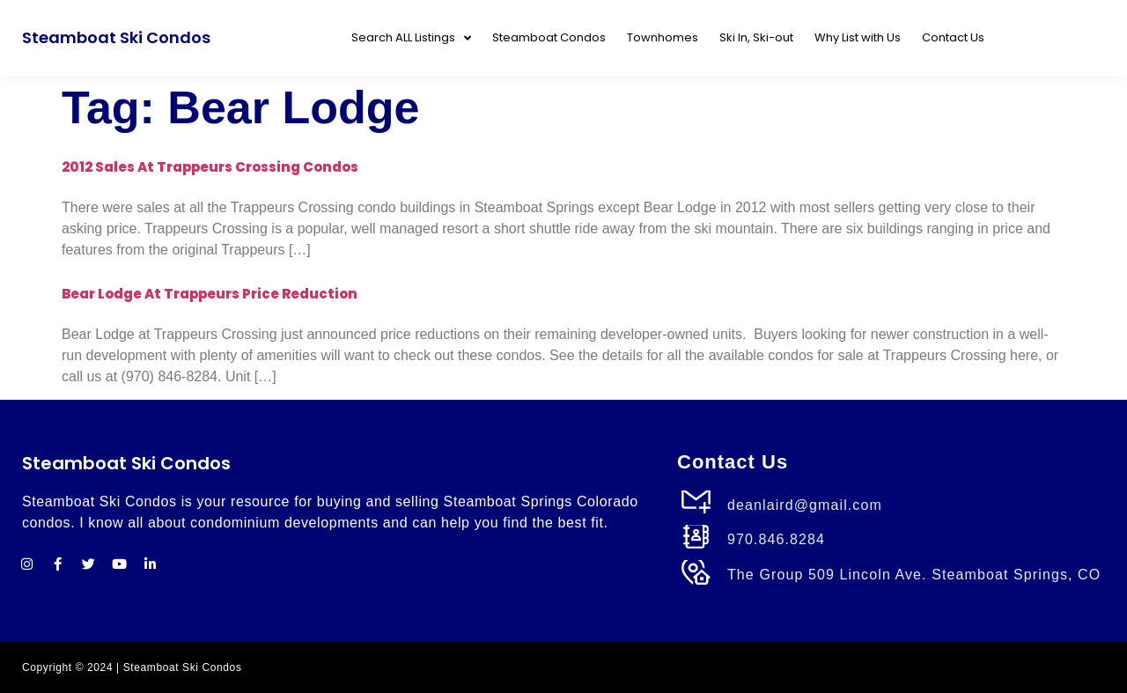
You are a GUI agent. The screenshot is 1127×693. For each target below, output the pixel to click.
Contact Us (953, 37)
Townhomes (662, 37)
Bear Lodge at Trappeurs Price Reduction (209, 293)
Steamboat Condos (549, 37)
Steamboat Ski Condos (116, 37)
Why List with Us (857, 37)
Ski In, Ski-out (756, 37)
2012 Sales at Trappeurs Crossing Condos (210, 167)
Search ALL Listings (411, 38)
